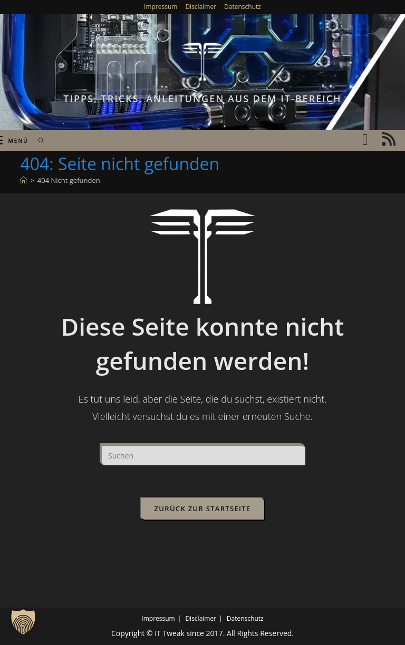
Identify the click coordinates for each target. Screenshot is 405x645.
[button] (23, 622)
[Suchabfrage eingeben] (202, 454)
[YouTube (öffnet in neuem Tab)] (365, 139)
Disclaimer (200, 6)
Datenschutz (242, 6)
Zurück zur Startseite (203, 508)
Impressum (160, 6)
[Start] (23, 180)
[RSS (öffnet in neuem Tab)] (389, 139)
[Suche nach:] (38, 140)
